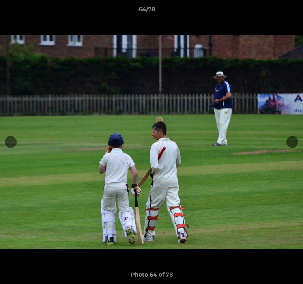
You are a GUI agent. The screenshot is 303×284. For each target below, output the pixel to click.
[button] (274, 11)
